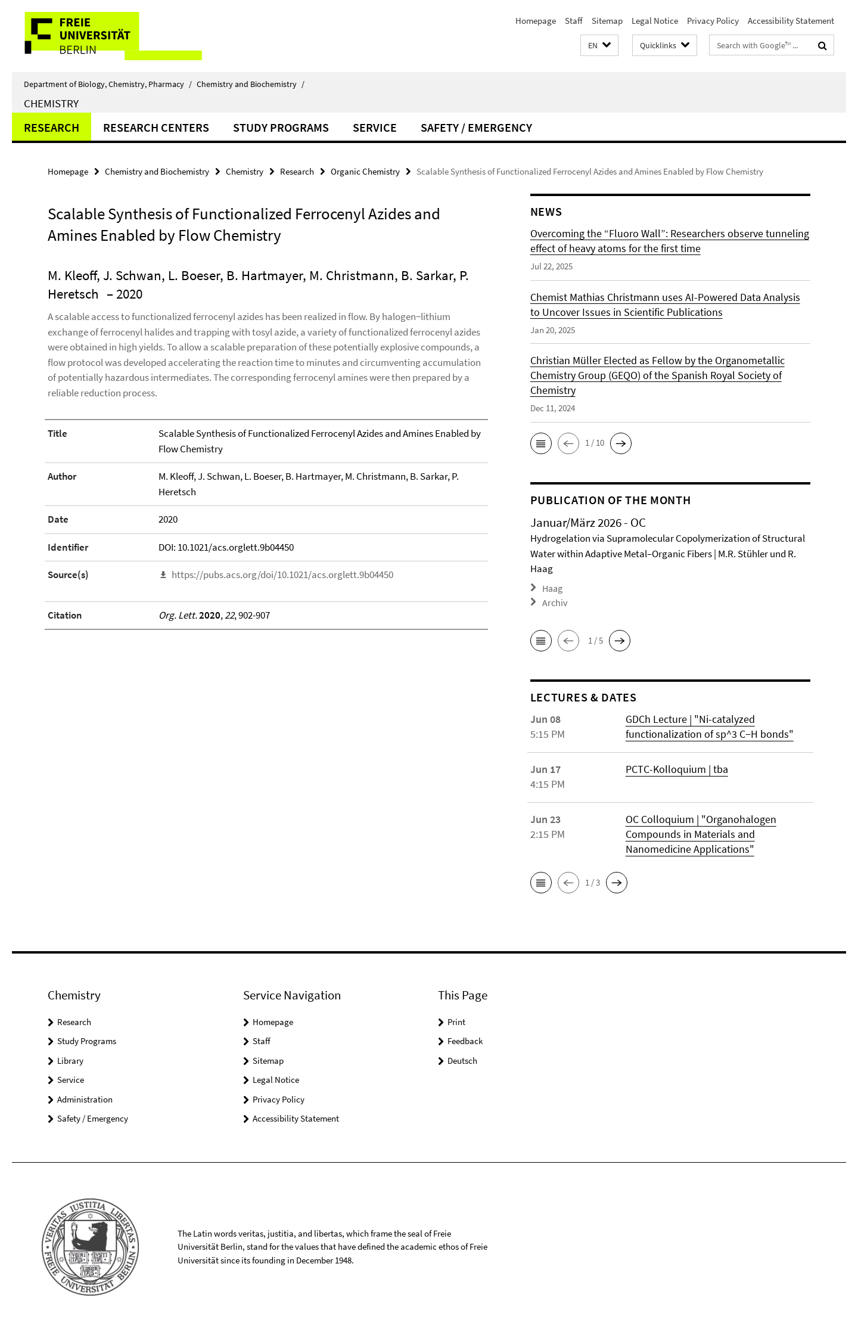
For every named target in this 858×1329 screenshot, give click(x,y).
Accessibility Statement (791, 20)
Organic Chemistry (365, 171)
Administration (85, 1097)
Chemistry (51, 103)
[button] (599, 46)
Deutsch (462, 1058)
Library (70, 1058)
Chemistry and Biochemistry (250, 84)
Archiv (553, 600)
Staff (574, 20)
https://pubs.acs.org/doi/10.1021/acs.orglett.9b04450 (282, 574)
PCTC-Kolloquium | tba (677, 767)
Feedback (465, 1038)
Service (375, 127)
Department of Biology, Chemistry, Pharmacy (108, 84)
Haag (552, 587)
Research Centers (156, 127)
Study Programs (281, 127)
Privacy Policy (713, 20)
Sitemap (607, 20)
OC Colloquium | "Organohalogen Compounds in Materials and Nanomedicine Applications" (701, 831)
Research (51, 127)
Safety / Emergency (476, 127)
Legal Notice (655, 20)
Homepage (535, 20)
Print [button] (456, 1019)
